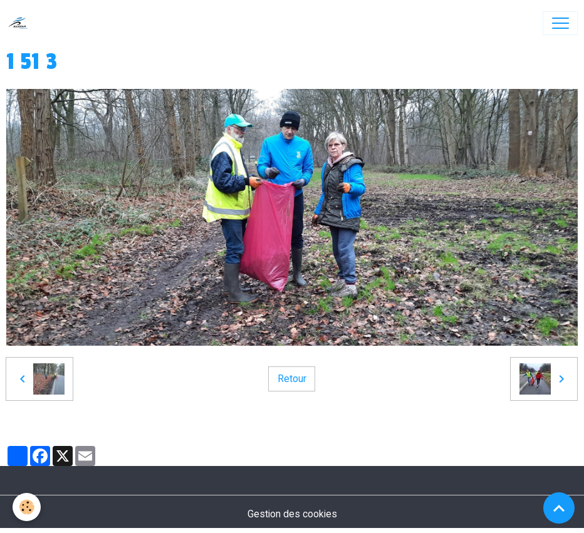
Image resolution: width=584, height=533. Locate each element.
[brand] (21, 23)
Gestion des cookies (292, 514)
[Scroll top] (559, 508)
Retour (292, 379)
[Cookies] (27, 507)
